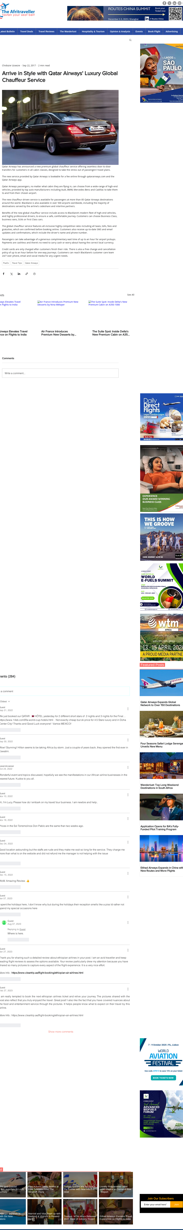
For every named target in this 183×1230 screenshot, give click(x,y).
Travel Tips (17, 263)
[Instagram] (179, 3)
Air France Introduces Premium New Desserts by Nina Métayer (57, 333)
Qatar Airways (31, 263)
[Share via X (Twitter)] (11, 273)
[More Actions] (128, 709)
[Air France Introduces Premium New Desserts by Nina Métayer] (60, 313)
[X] (169, 3)
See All (130, 294)
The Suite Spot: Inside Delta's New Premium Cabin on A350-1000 (111, 333)
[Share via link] (26, 273)
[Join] (176, 1204)
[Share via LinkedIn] (18, 273)
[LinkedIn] (174, 3)
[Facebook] (164, 3)
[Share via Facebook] (3, 273)
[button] (130, 40)
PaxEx (6, 263)
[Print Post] (34, 273)
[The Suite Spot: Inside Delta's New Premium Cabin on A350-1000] (111, 313)
